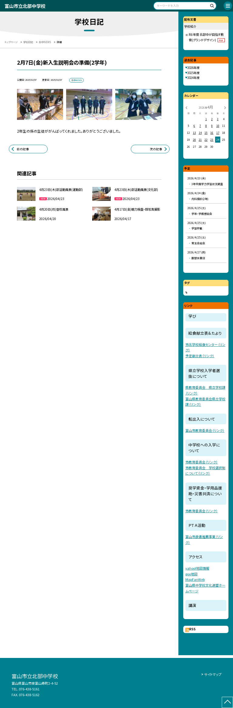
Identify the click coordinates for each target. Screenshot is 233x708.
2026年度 (193, 68)
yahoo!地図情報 (197, 568)
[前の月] (186, 107)
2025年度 (193, 73)
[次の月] (225, 107)
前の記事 (23, 149)
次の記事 (156, 149)
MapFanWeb (195, 579)
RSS (192, 629)
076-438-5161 (29, 688)
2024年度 (193, 78)
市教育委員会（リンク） (201, 461)
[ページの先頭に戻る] (227, 702)
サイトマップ (212, 674)
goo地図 (191, 573)
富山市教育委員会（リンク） (205, 430)
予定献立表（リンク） (199, 355)
